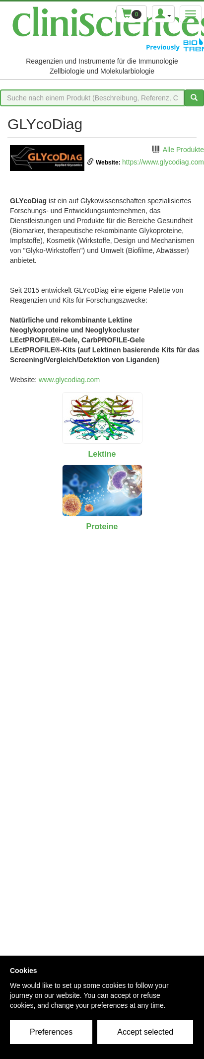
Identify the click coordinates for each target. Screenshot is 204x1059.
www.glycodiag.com (69, 380)
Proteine (102, 526)
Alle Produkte (183, 150)
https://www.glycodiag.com (163, 162)
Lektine (102, 454)
